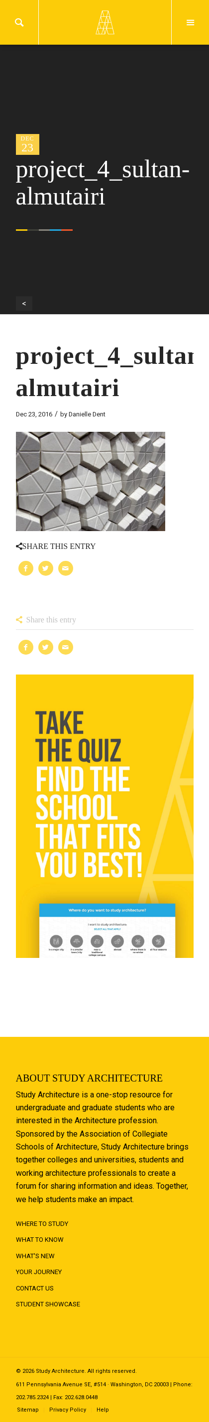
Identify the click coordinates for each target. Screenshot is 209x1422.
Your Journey (39, 1272)
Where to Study (42, 1223)
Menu (190, 22)
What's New (35, 1256)
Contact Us (35, 1288)
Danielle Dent (87, 414)
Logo (104, 22)
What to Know (40, 1239)
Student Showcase (48, 1304)
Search (19, 22)
